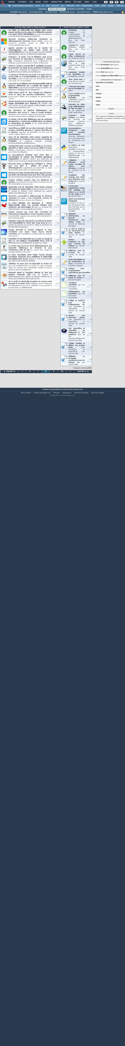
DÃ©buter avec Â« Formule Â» (76, 254)
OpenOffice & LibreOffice (75, 9)
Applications (42, 9)
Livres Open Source (83, 12)
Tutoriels (22, 2)
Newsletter (56, 2)
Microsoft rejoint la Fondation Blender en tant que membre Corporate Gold (30, 276)
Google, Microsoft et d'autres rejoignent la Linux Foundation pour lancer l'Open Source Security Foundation (30, 233)
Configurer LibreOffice (76, 286)
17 (57, 95)
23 (57, 284)
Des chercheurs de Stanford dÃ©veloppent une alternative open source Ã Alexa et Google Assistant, (30, 114)
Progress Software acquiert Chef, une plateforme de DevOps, (30, 182)
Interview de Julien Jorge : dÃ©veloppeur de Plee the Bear (76, 109)
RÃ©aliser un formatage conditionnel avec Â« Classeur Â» (76, 360)
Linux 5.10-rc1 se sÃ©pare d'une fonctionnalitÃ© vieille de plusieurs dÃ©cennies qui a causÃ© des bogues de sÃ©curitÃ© (30, 87)
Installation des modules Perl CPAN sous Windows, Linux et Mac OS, (76, 179)
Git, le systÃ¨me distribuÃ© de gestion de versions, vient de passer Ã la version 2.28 (30, 285)
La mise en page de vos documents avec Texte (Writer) (76, 233)
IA (43, 6)
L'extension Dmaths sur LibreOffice (76, 74)
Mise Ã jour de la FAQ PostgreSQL (76, 205)
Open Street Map (76, 82)
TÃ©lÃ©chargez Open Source (102, 12)
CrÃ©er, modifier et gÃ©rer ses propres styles (76, 349)
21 (57, 86)
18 (90, 97)
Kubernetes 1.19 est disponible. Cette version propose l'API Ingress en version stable (30, 190)
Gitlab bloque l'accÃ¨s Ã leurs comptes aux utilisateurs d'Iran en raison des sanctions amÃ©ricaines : (30, 96)
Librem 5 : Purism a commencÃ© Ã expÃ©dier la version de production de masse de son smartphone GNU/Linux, (30, 69)
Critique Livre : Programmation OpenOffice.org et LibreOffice (79, 271)
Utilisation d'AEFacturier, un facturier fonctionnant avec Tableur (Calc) (76, 220)
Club (94, 2)
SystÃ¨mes (120, 6)
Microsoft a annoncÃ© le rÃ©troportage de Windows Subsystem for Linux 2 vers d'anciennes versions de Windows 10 (30, 198)
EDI (78, 6)
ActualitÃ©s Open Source (18, 12)
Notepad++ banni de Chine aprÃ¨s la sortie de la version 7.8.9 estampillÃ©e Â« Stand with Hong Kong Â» (30, 224)
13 (90, 165)
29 (57, 240)
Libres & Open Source (56, 9)
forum (105, 120)
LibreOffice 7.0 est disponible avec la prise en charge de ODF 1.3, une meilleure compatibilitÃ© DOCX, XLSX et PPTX (30, 241)
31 (57, 205)
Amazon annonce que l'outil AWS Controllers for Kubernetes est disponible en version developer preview (30, 215)
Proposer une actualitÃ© (82, 368)
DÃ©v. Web (70, 6)
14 (90, 333)
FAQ (31, 2)
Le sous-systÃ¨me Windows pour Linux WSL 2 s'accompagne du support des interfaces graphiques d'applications (30, 158)
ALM (47, 6)
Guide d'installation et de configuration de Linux (76, 263)
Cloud (38, 6)
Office (104, 6)
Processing (76, 36)
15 (57, 130)
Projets (89, 9)
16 (90, 150)
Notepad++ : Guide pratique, (76, 121)
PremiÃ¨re (9, 371)
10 (57, 50)
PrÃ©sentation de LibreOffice (76, 295)
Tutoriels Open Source (67, 12)
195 (57, 68)
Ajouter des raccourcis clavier (76, 321)
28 (90, 178)
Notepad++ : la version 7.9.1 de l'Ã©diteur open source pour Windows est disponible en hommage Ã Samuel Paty (30, 60)
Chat (45, 2)
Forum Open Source (36, 12)
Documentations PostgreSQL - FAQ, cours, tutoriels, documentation (76, 135)
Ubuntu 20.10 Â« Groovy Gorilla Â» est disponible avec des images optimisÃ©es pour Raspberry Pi (30, 105)
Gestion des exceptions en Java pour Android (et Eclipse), (76, 244)
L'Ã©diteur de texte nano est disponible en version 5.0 (30, 267)
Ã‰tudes (77, 2)
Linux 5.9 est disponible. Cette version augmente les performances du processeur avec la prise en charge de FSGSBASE (30, 140)
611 (57, 157)
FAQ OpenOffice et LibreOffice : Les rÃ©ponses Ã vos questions (76, 335)
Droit (87, 2)
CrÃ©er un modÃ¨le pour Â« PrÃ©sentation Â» (76, 307)
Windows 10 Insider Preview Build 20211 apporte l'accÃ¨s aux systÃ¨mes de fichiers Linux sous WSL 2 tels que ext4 (30, 175)
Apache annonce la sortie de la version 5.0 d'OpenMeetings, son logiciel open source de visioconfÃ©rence (30, 51)
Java (62, 6)
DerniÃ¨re (83, 371)
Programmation (87, 6)
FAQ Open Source (51, 12)
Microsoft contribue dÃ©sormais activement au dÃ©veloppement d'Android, (30, 42)
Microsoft (55, 6)
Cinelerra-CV (76, 48)
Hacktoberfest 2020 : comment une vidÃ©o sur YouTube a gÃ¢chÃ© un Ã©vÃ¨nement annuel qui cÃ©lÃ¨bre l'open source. (30, 149)
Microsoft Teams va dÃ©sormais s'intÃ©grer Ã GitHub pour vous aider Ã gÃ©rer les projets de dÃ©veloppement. (30, 167)
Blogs (38, 2)
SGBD (97, 6)
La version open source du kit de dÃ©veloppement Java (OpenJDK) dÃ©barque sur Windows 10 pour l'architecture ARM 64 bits (30, 249)
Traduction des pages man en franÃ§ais (76, 89)
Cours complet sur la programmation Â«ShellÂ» (76, 98)
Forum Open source (107, 65)
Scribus (76, 65)
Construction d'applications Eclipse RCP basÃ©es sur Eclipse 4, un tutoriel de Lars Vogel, (76, 191)
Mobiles (111, 6)
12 (90, 88)
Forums (11, 2)
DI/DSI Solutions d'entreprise (23, 6)
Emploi (68, 2)
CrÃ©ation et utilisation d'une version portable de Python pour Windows (76, 166)
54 (57, 223)
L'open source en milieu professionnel (76, 56)
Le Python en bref (76, 151)
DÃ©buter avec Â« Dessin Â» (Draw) (76, 278)
